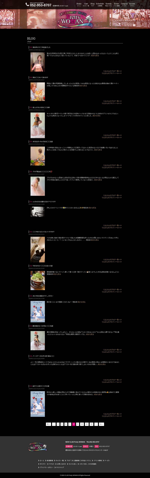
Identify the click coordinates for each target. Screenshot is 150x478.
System (108, 5)
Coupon (124, 5)
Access (132, 5)
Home (78, 5)
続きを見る (95, 55)
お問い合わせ (60, 464)
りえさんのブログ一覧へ (112, 71)
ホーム (41, 460)
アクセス (50, 464)
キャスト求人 (72, 464)
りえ (31, 47)
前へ (48, 424)
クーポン (106, 460)
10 (82, 424)
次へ (101, 424)
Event (116, 5)
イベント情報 (97, 460)
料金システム (86, 460)
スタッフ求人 (82, 464)
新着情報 (49, 460)
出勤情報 (75, 460)
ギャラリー (42, 464)
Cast (86, 5)
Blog (92, 5)
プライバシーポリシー (45, 467)
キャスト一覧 (59, 460)
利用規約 (92, 464)
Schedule (100, 5)
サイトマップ (59, 467)
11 (87, 424)
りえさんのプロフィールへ (111, 73)
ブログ (68, 460)
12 (91, 424)
